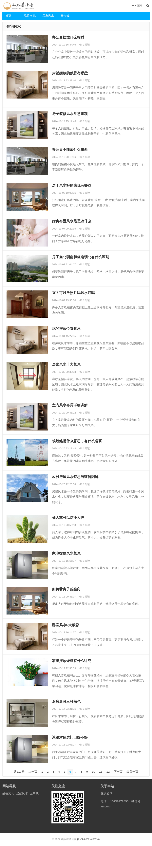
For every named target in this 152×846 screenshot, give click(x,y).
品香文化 (30, 15)
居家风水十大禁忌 (66, 364)
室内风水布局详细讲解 (70, 405)
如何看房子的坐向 (66, 589)
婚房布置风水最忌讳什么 (71, 221)
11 (101, 771)
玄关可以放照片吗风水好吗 (73, 293)
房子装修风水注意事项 (70, 114)
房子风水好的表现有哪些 (71, 185)
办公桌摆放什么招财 (68, 37)
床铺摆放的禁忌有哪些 (70, 73)
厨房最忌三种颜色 (66, 702)
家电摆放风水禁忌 (66, 553)
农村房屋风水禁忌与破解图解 (75, 477)
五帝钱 (65, 15)
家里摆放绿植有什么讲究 (71, 661)
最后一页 (132, 771)
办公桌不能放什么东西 (70, 150)
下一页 (118, 771)
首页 (8, 15)
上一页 (32, 771)
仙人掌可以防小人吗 (68, 518)
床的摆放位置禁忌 (66, 329)
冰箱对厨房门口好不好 (70, 737)
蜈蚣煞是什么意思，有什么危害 (77, 441)
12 (108, 771)
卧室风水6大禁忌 (65, 625)
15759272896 (119, 801)
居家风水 (48, 15)
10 (93, 771)
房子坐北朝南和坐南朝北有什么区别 (80, 257)
